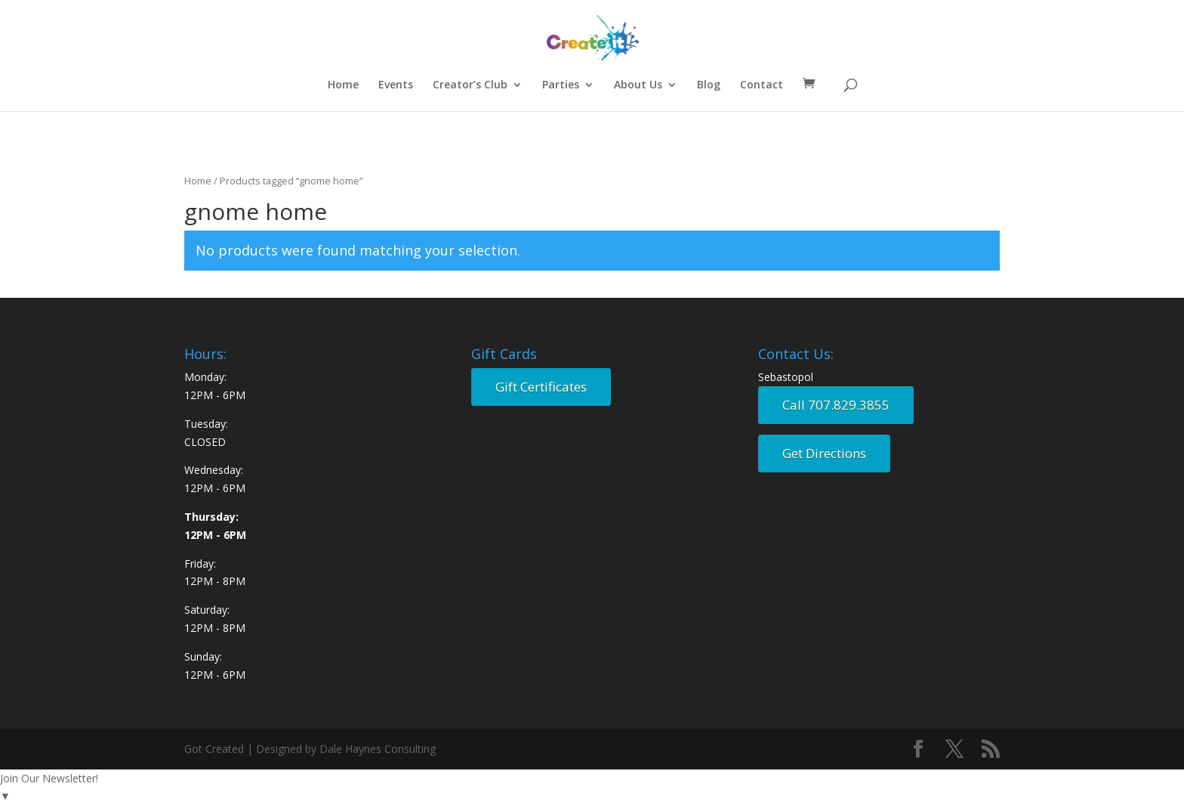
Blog (708, 85)
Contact (761, 85)
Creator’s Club (470, 85)
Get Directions (824, 453)
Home (343, 85)
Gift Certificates (541, 386)
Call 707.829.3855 (836, 404)
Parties (560, 85)
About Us (638, 85)
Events (395, 85)
